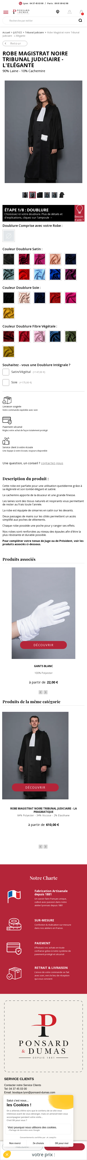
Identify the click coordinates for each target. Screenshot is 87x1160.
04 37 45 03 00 (18, 1088)
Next (46, 692)
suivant (65, 1146)
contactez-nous (52, 463)
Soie (17, 382)
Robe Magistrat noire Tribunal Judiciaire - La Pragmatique (43, 810)
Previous (41, 692)
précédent (22, 1146)
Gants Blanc (43, 666)
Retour (12, 43)
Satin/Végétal (23, 372)
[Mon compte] (70, 12)
